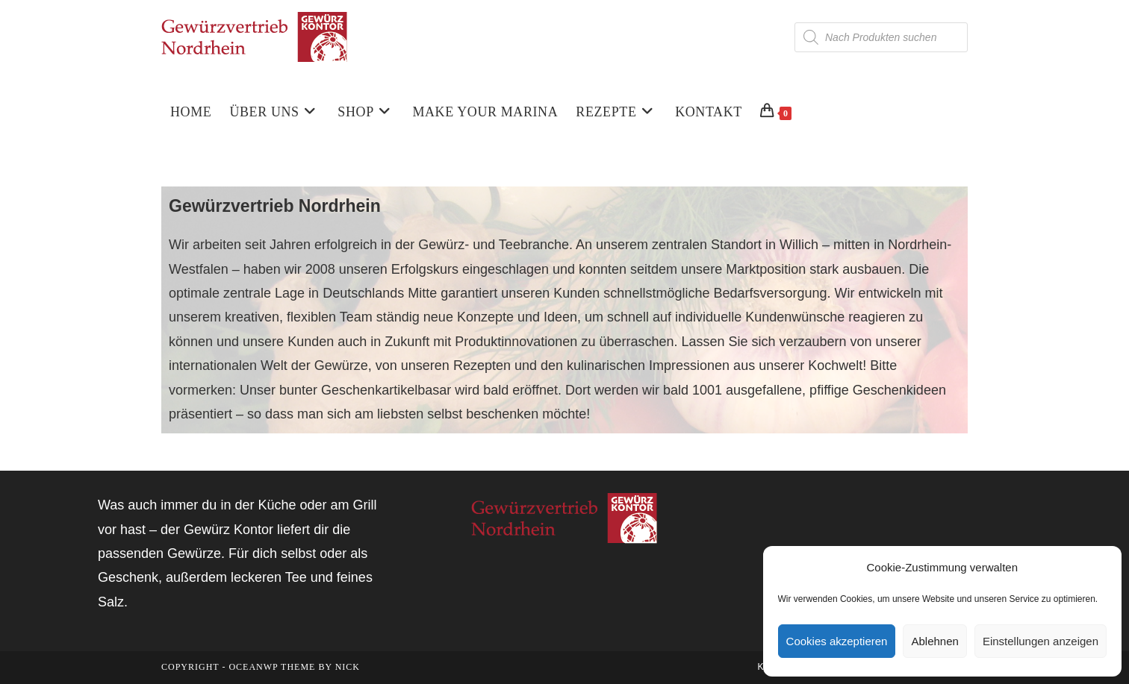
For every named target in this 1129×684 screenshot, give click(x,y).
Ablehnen (934, 641)
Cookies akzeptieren (837, 641)
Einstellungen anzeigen (1040, 641)
